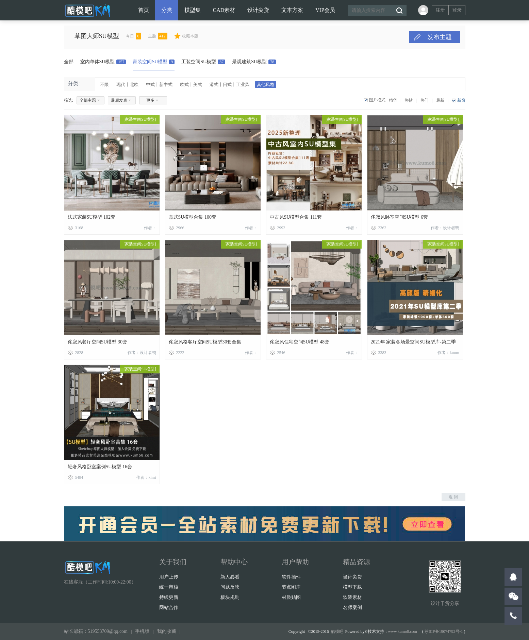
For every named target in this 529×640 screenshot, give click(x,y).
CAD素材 (224, 10)
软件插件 (291, 576)
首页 (143, 10)
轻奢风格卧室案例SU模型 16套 (100, 466)
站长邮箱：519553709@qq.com (96, 631)
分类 (166, 10)
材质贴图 (291, 597)
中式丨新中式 (159, 84)
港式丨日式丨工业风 (229, 84)
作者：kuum (448, 352)
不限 (104, 84)
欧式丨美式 (191, 84)
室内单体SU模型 (103, 61)
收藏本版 (204, 36)
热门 (424, 100)
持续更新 (168, 597)
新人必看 (229, 576)
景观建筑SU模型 (254, 61)
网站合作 (168, 607)
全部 (68, 61)
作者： (150, 227)
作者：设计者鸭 (445, 227)
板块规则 (229, 597)
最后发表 (119, 100)
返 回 (453, 496)
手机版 (142, 631)
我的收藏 (166, 631)
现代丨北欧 (127, 84)
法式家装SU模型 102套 (91, 217)
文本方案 (292, 10)
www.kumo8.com (402, 631)
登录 (457, 10)
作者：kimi (146, 477)
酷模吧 (337, 631)
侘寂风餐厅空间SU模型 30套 (97, 341)
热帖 (408, 100)
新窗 (461, 100)
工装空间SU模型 (203, 61)
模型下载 (352, 587)
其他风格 (266, 84)
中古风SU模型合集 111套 (296, 217)
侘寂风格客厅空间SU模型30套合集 (205, 341)
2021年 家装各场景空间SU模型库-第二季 (413, 341)
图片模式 (377, 100)
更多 (150, 100)
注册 (440, 10)
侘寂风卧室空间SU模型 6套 (399, 217)
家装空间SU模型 (154, 61)
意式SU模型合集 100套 (192, 217)
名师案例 (352, 607)
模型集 (192, 10)
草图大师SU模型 (110, 36)
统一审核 (168, 587)
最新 (440, 100)
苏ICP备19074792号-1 (444, 631)
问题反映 (229, 587)
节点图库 (291, 587)
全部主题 (88, 100)
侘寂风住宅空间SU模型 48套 (299, 341)
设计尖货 (258, 10)
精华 (393, 100)
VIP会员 (325, 10)
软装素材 (352, 597)
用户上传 (168, 576)
